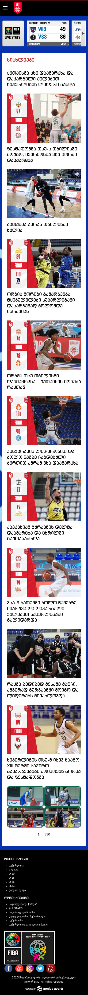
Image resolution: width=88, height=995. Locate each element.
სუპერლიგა (16, 865)
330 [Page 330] (47, 834)
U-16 (12, 881)
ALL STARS (16, 908)
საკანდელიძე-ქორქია (23, 904)
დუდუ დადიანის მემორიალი (27, 916)
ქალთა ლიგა (17, 890)
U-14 (12, 886)
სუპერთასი (16, 920)
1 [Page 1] (39, 834)
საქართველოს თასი (22, 912)
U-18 (12, 877)
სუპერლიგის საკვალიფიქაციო (28, 924)
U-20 (12, 873)
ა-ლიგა (13, 869)
